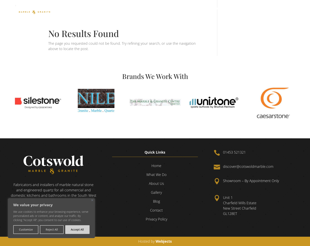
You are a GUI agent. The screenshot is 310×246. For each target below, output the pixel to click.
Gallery (263, 8)
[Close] (92, 200)
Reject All (52, 229)
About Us (247, 8)
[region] (51, 218)
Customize (26, 229)
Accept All (77, 229)
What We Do (222, 8)
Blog (276, 8)
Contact (290, 8)
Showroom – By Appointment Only (251, 180)
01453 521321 (234, 152)
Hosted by (155, 241)
